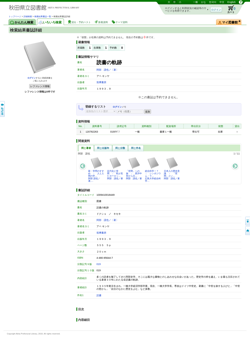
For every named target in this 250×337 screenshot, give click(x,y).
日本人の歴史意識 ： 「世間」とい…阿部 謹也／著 (172, 168)
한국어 (212, 2)
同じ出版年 (103, 148)
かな (203, 2)
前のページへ (2, 109)
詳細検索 (28, 16)
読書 (99, 295)
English (231, 2)
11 (238, 153)
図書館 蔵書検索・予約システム (45, 7)
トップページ (15, 16)
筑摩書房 (101, 82)
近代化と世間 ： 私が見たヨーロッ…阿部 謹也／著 (115, 168)
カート (229, 9)
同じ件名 (136, 148)
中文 (221, 2)
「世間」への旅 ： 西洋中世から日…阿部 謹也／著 (134, 168)
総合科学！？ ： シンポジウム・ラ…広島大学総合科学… (153, 169)
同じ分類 (120, 148)
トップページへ (247, 230)
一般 (195, 2)
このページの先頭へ (247, 221)
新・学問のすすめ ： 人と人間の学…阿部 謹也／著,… (96, 169)
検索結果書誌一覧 (42, 16)
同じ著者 (86, 148)
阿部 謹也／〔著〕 (107, 69)
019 (99, 264)
